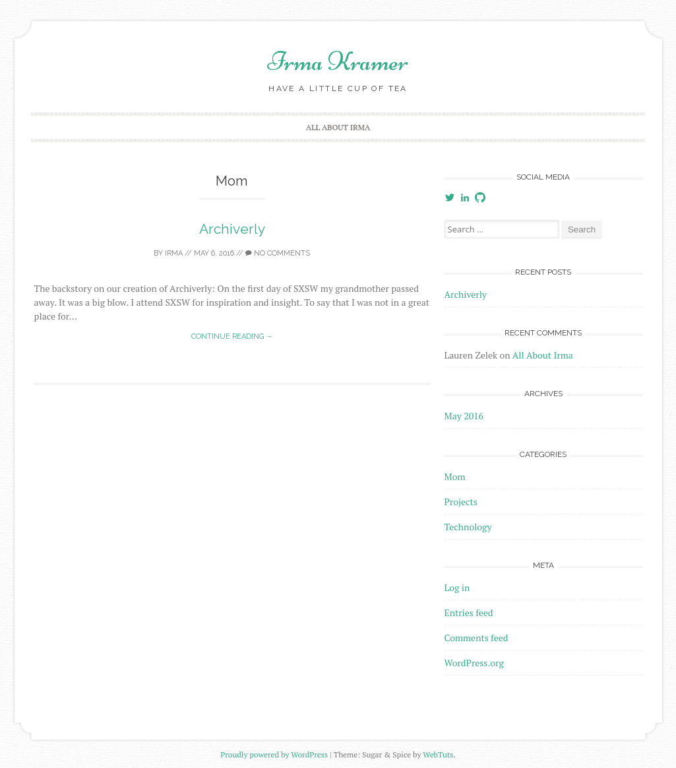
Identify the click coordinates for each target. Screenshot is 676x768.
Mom (455, 476)
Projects (461, 501)
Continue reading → (232, 336)
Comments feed (476, 637)
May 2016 (464, 415)
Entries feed (469, 612)
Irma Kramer (338, 61)
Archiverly (232, 229)
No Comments (277, 253)
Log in (457, 587)
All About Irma (338, 127)
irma (174, 253)
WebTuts (438, 754)
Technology (468, 526)
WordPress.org (474, 662)
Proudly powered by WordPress (274, 754)
